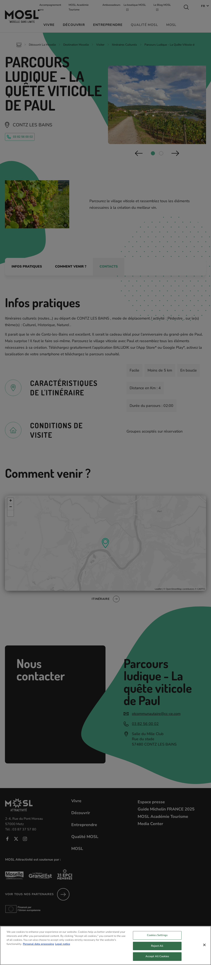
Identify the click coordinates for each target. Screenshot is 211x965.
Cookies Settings (157, 939)
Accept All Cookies (157, 960)
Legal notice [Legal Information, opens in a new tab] (62, 948)
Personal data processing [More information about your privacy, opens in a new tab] (38, 948)
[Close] (204, 948)
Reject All (157, 950)
